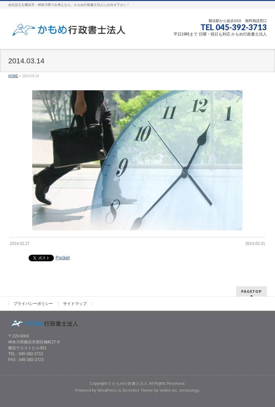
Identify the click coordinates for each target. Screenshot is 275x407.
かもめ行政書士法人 (130, 383)
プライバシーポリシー (33, 304)
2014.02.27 (20, 243)
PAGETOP (251, 291)
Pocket (63, 257)
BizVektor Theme (137, 390)
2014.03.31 (255, 243)
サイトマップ (75, 304)
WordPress (108, 390)
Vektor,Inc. (169, 390)
